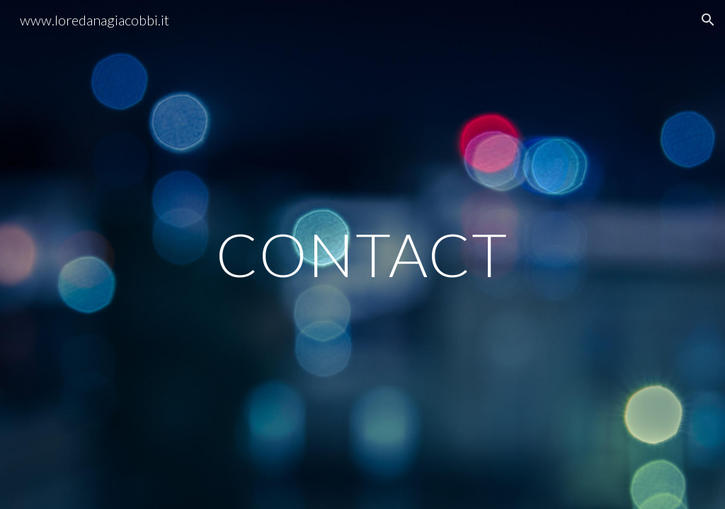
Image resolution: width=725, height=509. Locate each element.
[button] (708, 20)
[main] (362, 254)
